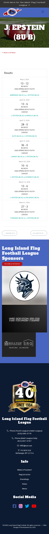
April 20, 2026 (24, 100)
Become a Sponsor (12, 264)
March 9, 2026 (24, 202)
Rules (24, 484)
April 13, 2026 (24, 120)
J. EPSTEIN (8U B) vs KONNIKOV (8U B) (24, 177)
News (24, 489)
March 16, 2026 (24, 182)
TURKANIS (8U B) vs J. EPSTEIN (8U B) (24, 218)
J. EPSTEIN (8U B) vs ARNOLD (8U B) (24, 116)
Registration (24, 474)
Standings (24, 479)
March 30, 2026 (24, 162)
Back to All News (9, 53)
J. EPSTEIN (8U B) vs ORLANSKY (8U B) (24, 198)
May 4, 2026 (24, 79)
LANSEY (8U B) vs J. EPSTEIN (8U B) (24, 157)
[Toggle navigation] (42, 12)
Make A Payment (24, 470)
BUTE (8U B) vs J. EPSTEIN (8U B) (24, 136)
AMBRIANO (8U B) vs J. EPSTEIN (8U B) (24, 95)
